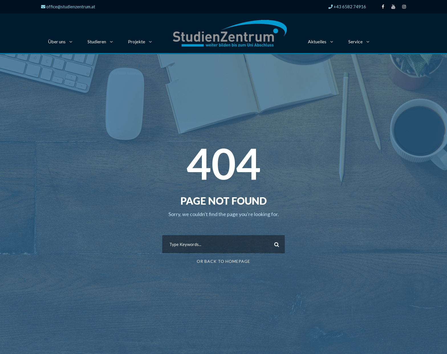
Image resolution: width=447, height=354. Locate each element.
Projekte (136, 41)
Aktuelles (317, 41)
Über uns (57, 41)
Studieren (97, 41)
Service (355, 41)
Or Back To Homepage (223, 261)
